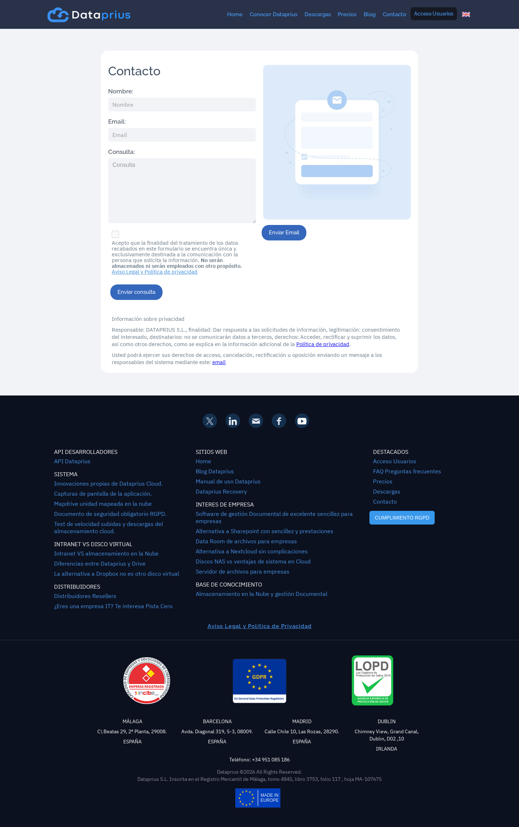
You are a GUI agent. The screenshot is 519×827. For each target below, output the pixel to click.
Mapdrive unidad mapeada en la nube (103, 503)
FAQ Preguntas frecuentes (407, 471)
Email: (117, 121)
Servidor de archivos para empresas (242, 571)
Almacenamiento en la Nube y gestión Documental (261, 593)
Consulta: (121, 152)
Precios (347, 14)
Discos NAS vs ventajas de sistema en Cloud (253, 561)
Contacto (394, 14)
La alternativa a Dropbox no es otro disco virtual (116, 573)
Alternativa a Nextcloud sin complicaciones (252, 551)
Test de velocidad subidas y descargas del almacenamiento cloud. (108, 527)
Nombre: (120, 91)
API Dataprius (72, 461)
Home (235, 14)
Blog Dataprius (215, 471)
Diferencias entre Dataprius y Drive (100, 563)
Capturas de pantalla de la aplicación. (103, 493)
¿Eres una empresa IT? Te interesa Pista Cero (113, 606)
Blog (370, 14)
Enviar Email (284, 232)
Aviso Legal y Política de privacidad (155, 272)
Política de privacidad (322, 344)
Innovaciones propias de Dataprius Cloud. (108, 483)
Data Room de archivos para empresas (246, 541)
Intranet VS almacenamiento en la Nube (106, 553)
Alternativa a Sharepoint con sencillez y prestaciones (264, 531)
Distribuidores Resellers (85, 596)
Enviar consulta (136, 292)
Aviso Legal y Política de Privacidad (260, 626)
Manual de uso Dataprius (228, 481)
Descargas (318, 14)
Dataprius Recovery (221, 491)
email (219, 362)
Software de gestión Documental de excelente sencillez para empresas (274, 517)
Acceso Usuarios (433, 14)
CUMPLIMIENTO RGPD (402, 518)
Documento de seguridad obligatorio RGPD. (110, 513)
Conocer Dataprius (273, 14)
